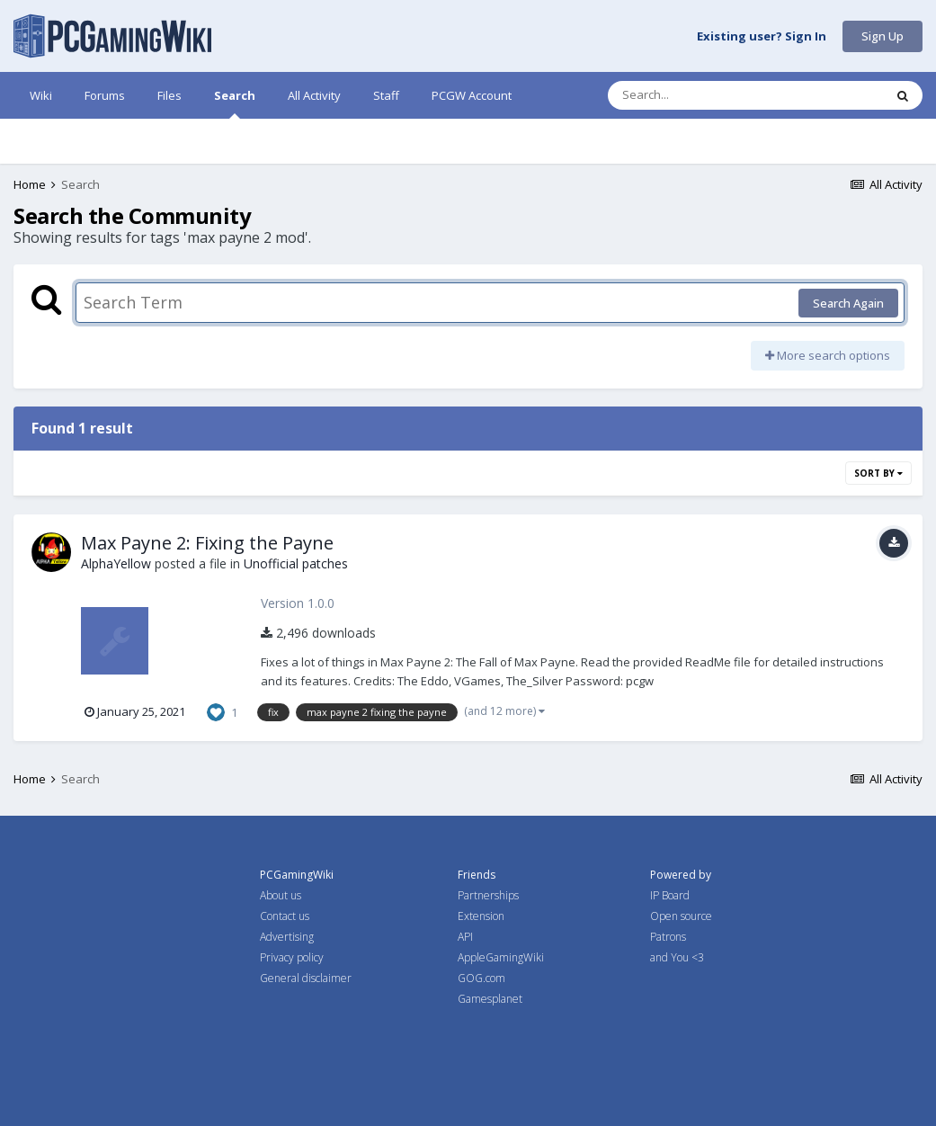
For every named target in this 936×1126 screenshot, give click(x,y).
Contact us (284, 916)
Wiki (41, 95)
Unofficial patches (296, 563)
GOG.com (481, 978)
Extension (481, 916)
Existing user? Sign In (761, 37)
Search (234, 103)
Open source (681, 916)
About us (280, 895)
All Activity (314, 95)
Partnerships (488, 895)
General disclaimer (306, 978)
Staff (386, 95)
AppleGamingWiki (501, 957)
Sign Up (882, 36)
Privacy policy (292, 957)
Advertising (287, 936)
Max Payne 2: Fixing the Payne (207, 543)
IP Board (670, 895)
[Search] (698, 95)
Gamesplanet (490, 998)
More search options (827, 355)
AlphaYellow (116, 563)
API (465, 936)
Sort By (878, 473)
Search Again (848, 303)
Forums (105, 95)
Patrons (668, 936)
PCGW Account (472, 95)
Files (169, 95)
